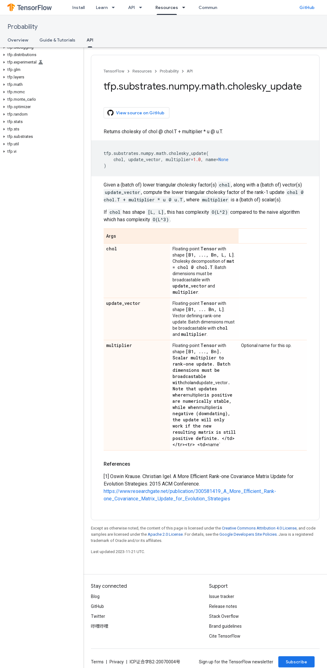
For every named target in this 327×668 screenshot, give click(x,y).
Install (78, 7)
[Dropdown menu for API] (142, 7)
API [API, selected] (90, 40)
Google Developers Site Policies (248, 534)
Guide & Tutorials (57, 40)
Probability (22, 27)
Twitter (98, 616)
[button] (40, 47)
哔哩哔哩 (99, 626)
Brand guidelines (225, 626)
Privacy (117, 661)
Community (211, 7)
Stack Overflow (224, 616)
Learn (102, 7)
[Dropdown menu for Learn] (115, 7)
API (131, 7)
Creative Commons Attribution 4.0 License (259, 528)
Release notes (223, 606)
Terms (97, 661)
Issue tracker (221, 596)
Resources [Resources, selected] (166, 7)
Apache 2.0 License (165, 534)
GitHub (307, 7)
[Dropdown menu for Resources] (185, 7)
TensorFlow (114, 71)
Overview (17, 40)
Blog (95, 596)
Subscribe (296, 662)
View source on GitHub (135, 113)
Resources (142, 71)
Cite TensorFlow (224, 636)
